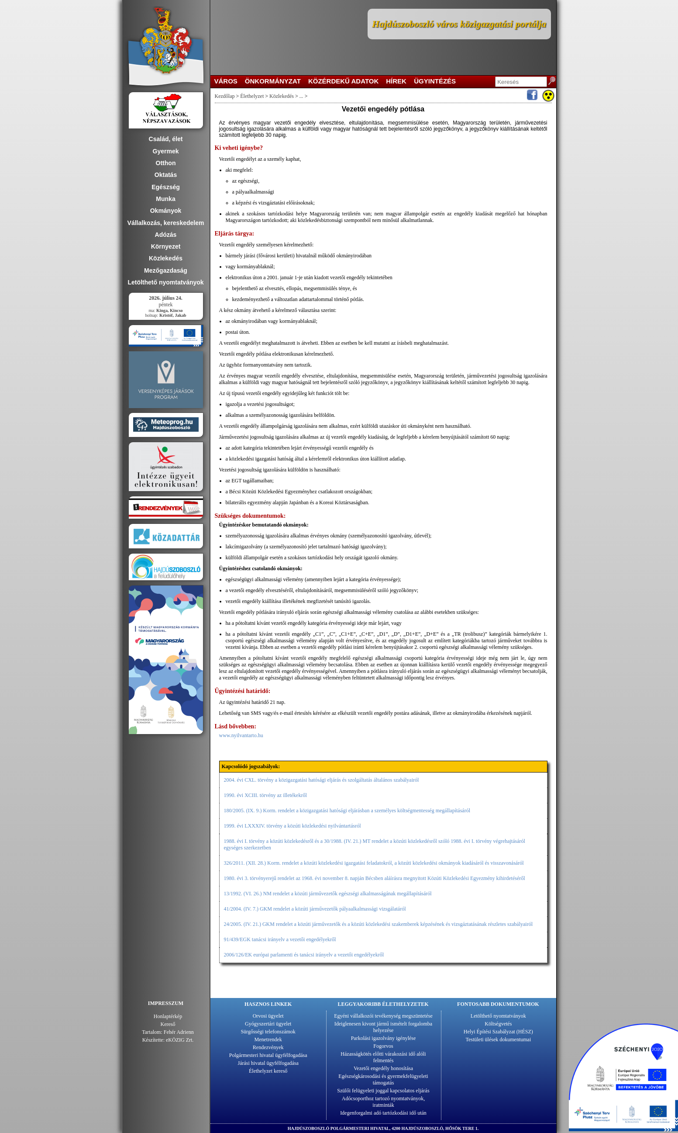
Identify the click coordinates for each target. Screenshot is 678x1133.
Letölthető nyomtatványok (498, 1016)
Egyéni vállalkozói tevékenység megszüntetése (383, 1016)
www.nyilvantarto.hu (241, 735)
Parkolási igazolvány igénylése (383, 1038)
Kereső (168, 1024)
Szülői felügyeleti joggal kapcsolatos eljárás (383, 1091)
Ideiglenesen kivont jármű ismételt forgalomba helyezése (383, 1027)
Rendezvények (268, 1047)
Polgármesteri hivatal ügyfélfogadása (268, 1055)
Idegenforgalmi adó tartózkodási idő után (383, 1113)
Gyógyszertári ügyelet (268, 1024)
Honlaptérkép (168, 1016)
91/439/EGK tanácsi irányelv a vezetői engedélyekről (280, 939)
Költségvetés (498, 1024)
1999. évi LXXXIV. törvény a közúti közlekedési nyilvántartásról (292, 826)
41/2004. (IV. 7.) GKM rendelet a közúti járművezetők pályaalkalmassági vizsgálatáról (315, 909)
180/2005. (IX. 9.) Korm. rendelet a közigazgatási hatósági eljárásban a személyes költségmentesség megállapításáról (347, 810)
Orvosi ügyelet (268, 1016)
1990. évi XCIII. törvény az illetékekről (265, 795)
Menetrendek (268, 1039)
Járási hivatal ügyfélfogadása (268, 1063)
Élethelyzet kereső (268, 1071)
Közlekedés (281, 96)
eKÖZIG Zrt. (179, 1040)
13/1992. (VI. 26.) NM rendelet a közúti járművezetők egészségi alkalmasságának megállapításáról (328, 893)
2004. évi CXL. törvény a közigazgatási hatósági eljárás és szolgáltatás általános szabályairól (321, 780)
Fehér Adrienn (179, 1032)
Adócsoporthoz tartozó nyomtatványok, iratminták (383, 1101)
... (301, 96)
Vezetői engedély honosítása (383, 1068)
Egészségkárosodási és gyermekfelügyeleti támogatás (383, 1079)
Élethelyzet (252, 96)
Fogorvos (383, 1046)
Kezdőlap (225, 96)
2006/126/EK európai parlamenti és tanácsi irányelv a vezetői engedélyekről (304, 955)
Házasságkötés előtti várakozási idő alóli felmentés (383, 1057)
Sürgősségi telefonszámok (268, 1032)
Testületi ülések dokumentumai (498, 1039)
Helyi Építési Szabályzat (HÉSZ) (498, 1032)
